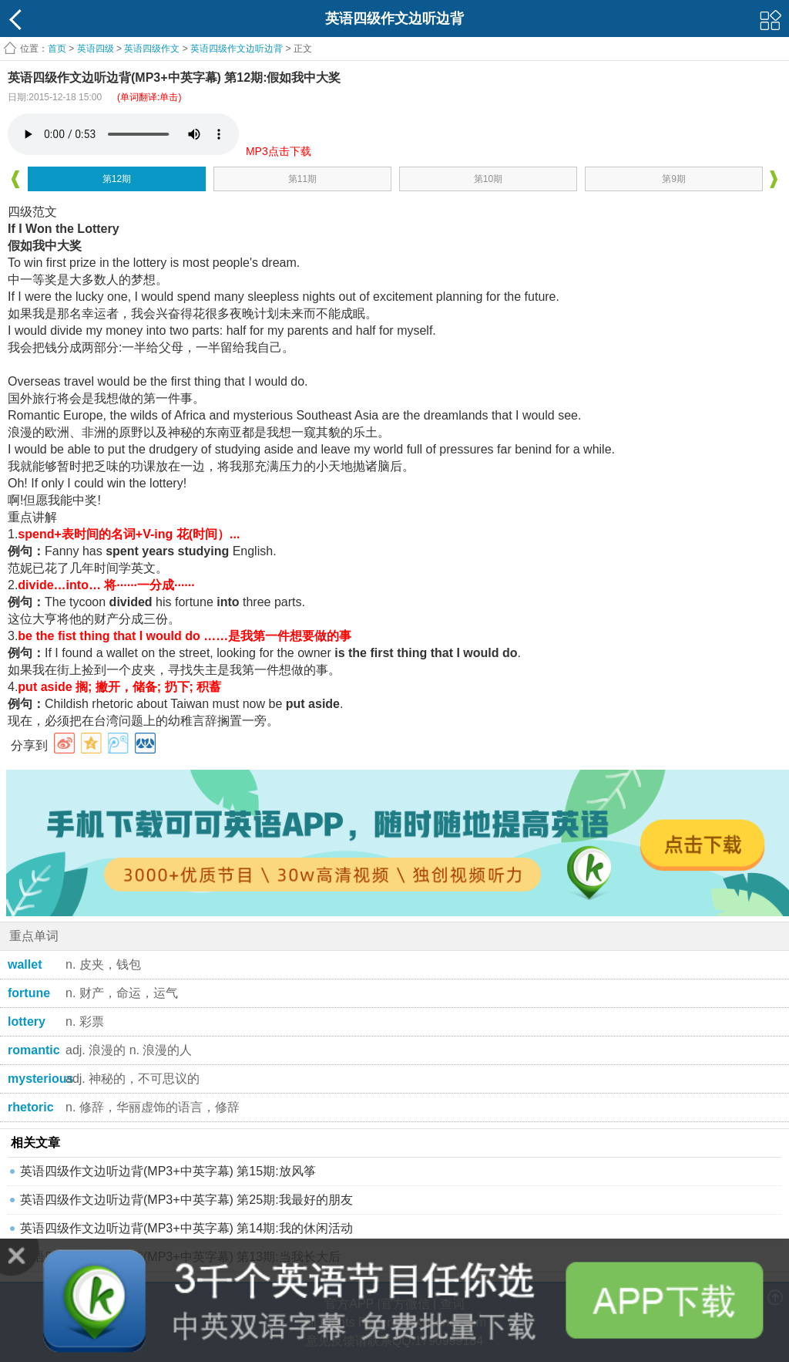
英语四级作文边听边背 (236, 48)
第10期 (488, 179)
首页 (57, 48)
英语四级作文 (152, 48)
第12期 (116, 179)
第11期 (302, 179)
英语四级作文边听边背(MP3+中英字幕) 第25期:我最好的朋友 (186, 1199)
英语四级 (95, 48)
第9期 (674, 179)
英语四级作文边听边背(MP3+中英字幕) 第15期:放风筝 (168, 1171)
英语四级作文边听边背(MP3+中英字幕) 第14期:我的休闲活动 (186, 1228)
